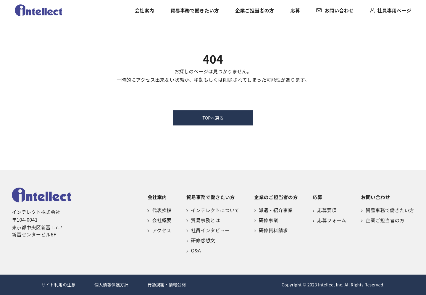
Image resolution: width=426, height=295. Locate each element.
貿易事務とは (203, 220)
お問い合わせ (335, 10)
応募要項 (325, 210)
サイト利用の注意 (58, 285)
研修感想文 (200, 240)
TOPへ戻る (213, 118)
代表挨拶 (159, 210)
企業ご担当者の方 (254, 10)
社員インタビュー (208, 230)
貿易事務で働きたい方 (194, 10)
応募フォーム (329, 220)
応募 (295, 10)
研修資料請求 (271, 230)
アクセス (159, 230)
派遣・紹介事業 (273, 210)
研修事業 (266, 220)
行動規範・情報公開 (166, 285)
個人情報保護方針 (111, 285)
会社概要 (159, 220)
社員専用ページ (390, 10)
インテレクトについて (212, 210)
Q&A (193, 250)
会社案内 (144, 10)
